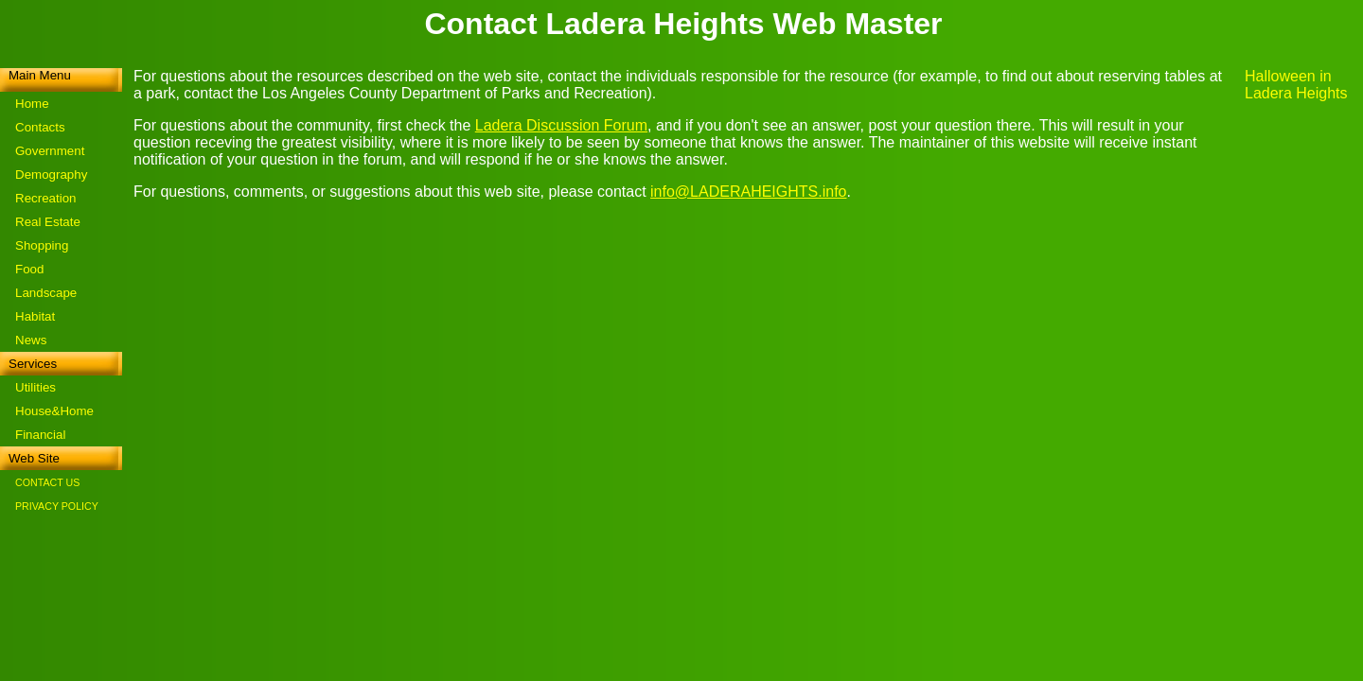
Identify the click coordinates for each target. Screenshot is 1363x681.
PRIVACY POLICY (56, 506)
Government (49, 151)
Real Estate (47, 222)
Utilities (35, 387)
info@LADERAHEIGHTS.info (748, 191)
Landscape (46, 293)
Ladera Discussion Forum (561, 125)
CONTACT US (47, 482)
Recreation (45, 198)
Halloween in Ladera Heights (1296, 84)
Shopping (41, 245)
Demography (51, 174)
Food (29, 269)
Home (32, 103)
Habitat (35, 316)
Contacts (40, 127)
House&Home (54, 411)
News (30, 340)
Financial (40, 435)
